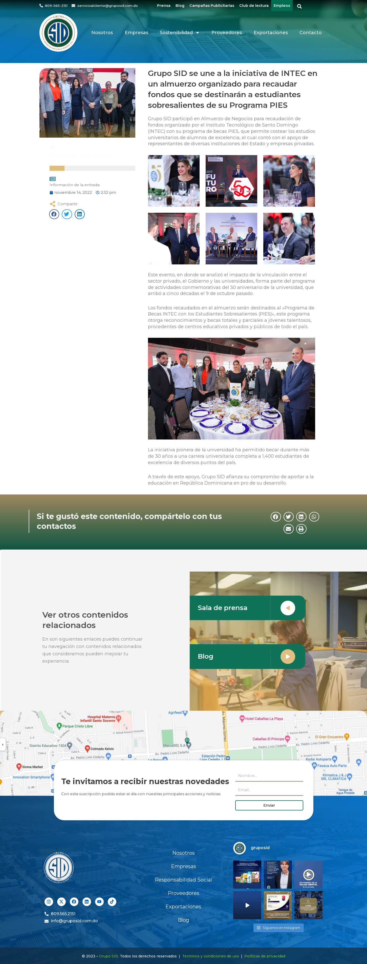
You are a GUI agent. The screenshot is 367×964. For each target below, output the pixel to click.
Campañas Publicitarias (211, 5)
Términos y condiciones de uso (210, 956)
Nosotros (102, 32)
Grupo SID (108, 956)
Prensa (163, 5)
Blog (180, 5)
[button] (299, 6)
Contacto (310, 32)
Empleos (282, 5)
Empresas (136, 32)
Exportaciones (271, 32)
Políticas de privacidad (264, 956)
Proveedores (226, 32)
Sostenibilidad (180, 32)
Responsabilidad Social (183, 880)
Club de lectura (254, 5)
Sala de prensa (233, 608)
